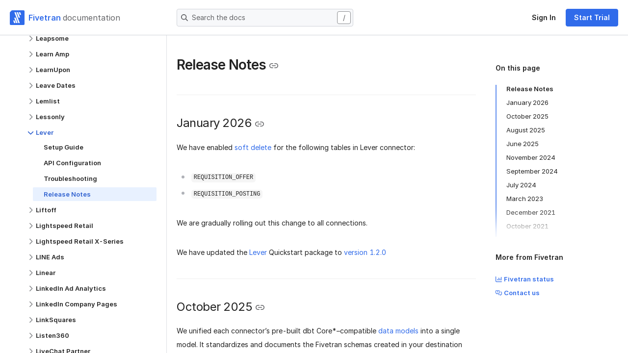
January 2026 (527, 102)
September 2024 (532, 171)
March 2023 (524, 198)
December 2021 (530, 212)
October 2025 (527, 116)
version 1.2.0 (365, 252)
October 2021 (527, 226)
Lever (258, 252)
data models (398, 331)
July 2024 (521, 185)
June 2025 (522, 144)
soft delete (253, 147)
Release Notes (529, 89)
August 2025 (525, 130)
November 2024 (530, 157)
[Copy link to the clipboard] (274, 66)
